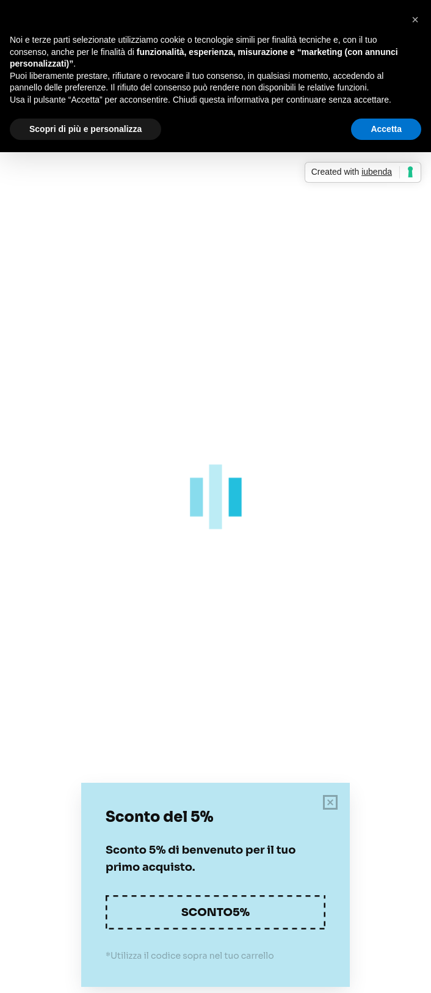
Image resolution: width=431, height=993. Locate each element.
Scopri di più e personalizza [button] (85, 129)
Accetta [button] (386, 129)
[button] (415, 19)
